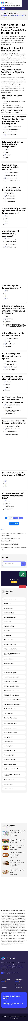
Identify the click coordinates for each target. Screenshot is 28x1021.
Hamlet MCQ (7, 621)
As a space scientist (11, 177)
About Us (4, 987)
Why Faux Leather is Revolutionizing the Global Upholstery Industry (17, 862)
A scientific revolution (12, 132)
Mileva (8, 152)
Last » (20, 518)
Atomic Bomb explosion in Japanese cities (13, 411)
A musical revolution (11, 134)
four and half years (11, 366)
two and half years (11, 361)
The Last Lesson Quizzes (10, 672)
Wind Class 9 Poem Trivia (10, 732)
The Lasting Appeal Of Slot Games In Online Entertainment (17, 854)
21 (6, 216)
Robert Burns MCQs (9, 640)
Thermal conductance (12, 338)
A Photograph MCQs (9, 663)
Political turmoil (10, 413)
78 (7, 291)
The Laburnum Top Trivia (10, 728)
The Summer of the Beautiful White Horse (11, 769)
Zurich (8, 390)
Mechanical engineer (12, 175)
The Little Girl (7, 668)
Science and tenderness (13, 428)
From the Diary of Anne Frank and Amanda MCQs (12, 654)
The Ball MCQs (7, 635)
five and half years (11, 369)
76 (7, 296)
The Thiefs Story (8, 784)
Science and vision (11, 431)
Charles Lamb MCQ (9, 612)
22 (7, 224)
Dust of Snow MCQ (9, 626)
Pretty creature (10, 195)
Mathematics (10, 506)
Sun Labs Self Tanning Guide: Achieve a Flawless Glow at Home (17, 870)
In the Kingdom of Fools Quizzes (12, 686)
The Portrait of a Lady (9, 759)
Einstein (8, 155)
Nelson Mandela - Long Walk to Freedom (12, 775)
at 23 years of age (11, 247)
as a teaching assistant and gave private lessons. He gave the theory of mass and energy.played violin (16, 325)
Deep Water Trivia (8, 741)
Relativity (8, 346)
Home (4, 13)
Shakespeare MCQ (8, 608)
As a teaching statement (13, 180)
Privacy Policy (19, 987)
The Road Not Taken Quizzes (11, 708)
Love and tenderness (12, 434)
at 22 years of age (11, 244)
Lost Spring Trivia (8, 737)
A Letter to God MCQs (10, 644)
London (8, 384)
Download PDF (14, 524)
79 (7, 299)
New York (8, 382)
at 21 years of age (11, 241)
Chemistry (9, 509)
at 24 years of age (11, 239)
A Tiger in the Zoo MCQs (10, 649)
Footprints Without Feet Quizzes (12, 699)
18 (6, 221)
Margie (8, 149)
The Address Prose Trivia (10, 723)
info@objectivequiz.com (12, 973)
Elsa (7, 157)
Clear (14, 582)
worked (8, 321)
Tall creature (9, 193)
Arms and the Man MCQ (10, 599)
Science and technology (13, 426)
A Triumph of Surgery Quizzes (11, 695)
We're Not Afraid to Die (10, 764)
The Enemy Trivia (8, 746)
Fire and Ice (7, 630)
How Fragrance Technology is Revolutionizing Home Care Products (17, 832)
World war (9, 407)
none (7, 316)
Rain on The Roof (8, 713)
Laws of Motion (10, 343)
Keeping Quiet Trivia (9, 755)
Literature (12, 13)
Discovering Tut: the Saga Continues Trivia (10, 718)
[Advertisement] (14, 267)
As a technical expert (12, 172)
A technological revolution (13, 126)
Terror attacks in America (13, 405)
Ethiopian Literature (9, 789)
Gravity (8, 341)
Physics (8, 503)
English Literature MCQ (10, 617)
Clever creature (10, 201)
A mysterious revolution (12, 129)
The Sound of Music (9, 780)
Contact (18, 984)
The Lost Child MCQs (9, 659)
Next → (15, 518)
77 (7, 293)
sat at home (9, 318)
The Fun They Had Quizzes (10, 681)
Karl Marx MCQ (7, 603)
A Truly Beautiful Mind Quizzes (11, 690)
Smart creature (10, 198)
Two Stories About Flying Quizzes (12, 704)
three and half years (11, 364)
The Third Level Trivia (9, 750)
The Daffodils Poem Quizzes (11, 677)
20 (7, 218)
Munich (8, 387)
